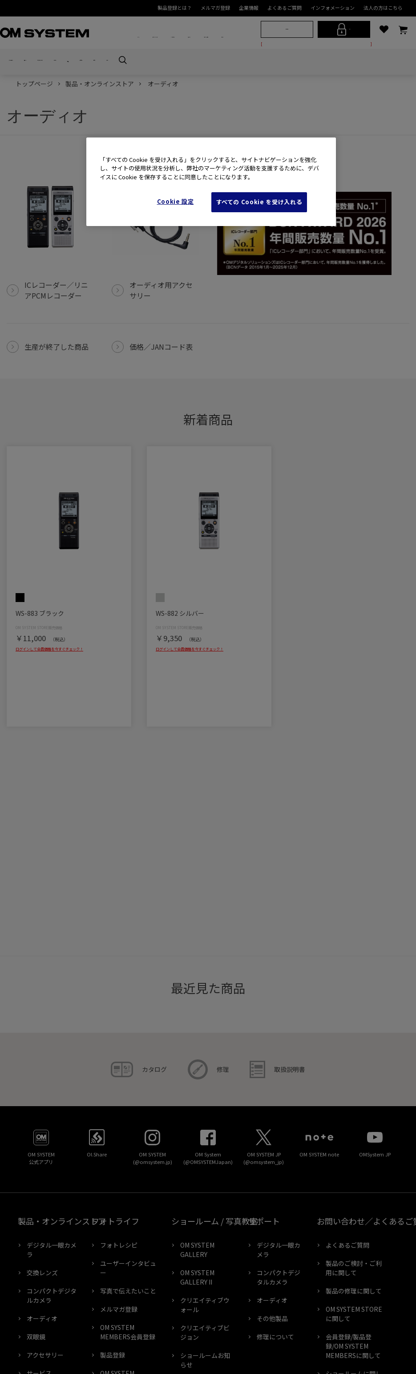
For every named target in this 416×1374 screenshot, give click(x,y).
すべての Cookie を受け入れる (259, 202)
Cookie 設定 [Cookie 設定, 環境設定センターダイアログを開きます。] (175, 201)
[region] (211, 181)
